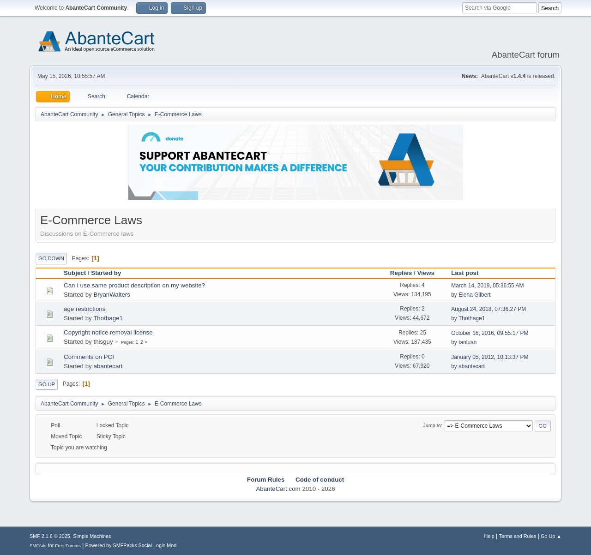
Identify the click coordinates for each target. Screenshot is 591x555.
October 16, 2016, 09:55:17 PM (489, 333)
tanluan (467, 342)
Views (425, 272)
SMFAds (38, 545)
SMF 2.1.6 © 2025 (50, 536)
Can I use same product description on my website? (134, 285)
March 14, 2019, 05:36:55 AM (487, 285)
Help (489, 536)
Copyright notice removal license (108, 332)
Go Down (51, 258)
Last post (469, 272)
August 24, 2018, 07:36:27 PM (488, 309)
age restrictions (84, 308)
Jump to (431, 425)
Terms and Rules (518, 536)
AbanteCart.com (278, 488)
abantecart (107, 366)
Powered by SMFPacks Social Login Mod (131, 545)
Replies (401, 272)
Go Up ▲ (551, 536)
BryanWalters (111, 294)
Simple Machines (92, 536)
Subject (75, 272)
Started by (106, 272)
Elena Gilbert (474, 295)
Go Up (46, 384)
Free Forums (68, 545)
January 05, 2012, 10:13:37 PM (489, 357)
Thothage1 (108, 318)
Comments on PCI (89, 356)
